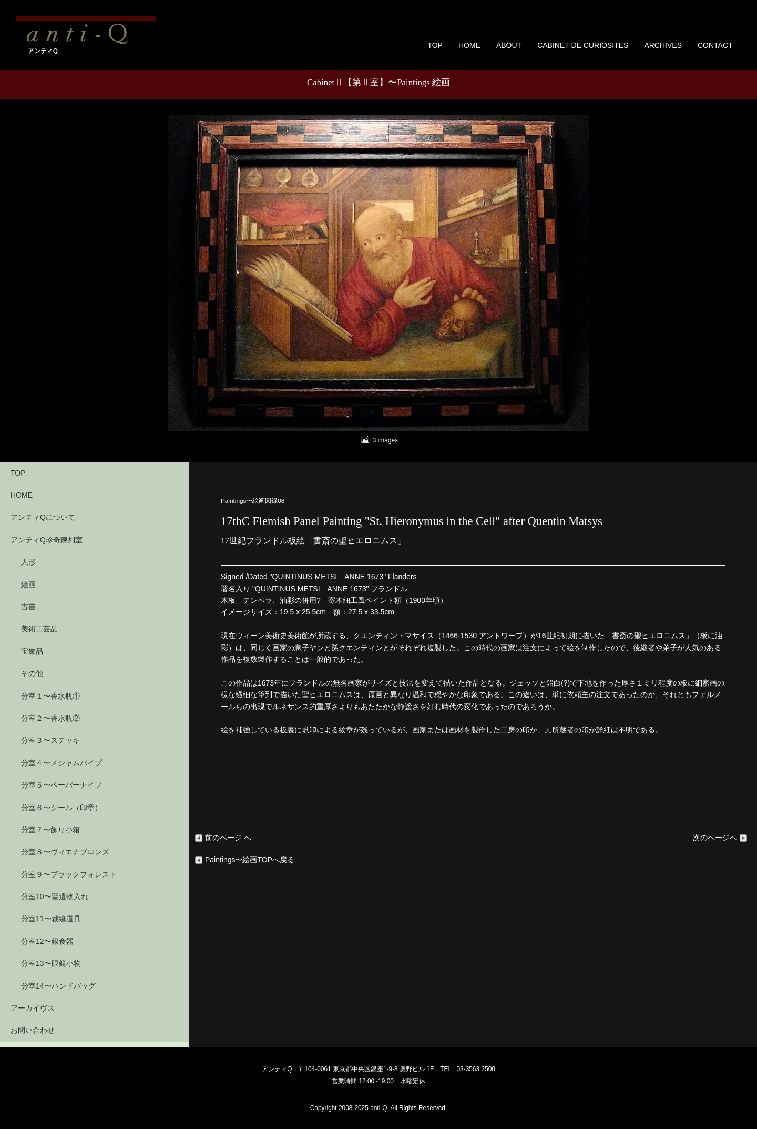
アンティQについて (43, 517)
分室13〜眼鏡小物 (51, 963)
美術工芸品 (39, 628)
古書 (28, 606)
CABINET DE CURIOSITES (582, 45)
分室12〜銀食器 (47, 941)
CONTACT (715, 45)
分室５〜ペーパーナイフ (61, 785)
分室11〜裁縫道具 (51, 918)
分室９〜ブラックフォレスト (69, 874)
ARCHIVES (663, 45)
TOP (435, 45)
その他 (32, 673)
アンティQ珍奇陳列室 (47, 540)
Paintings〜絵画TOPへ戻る (244, 859)
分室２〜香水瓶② (50, 718)
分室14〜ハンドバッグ (58, 986)
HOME (469, 45)
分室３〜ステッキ (50, 740)
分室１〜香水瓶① (50, 696)
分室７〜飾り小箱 (50, 829)
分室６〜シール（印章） (61, 807)
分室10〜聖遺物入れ (54, 896)
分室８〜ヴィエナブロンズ (65, 852)
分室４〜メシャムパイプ (61, 763)
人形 (28, 562)
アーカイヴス (33, 1008)
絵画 (28, 584)
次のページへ (721, 837)
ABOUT (508, 45)
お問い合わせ (33, 1030)
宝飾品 (32, 651)
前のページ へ (223, 837)
